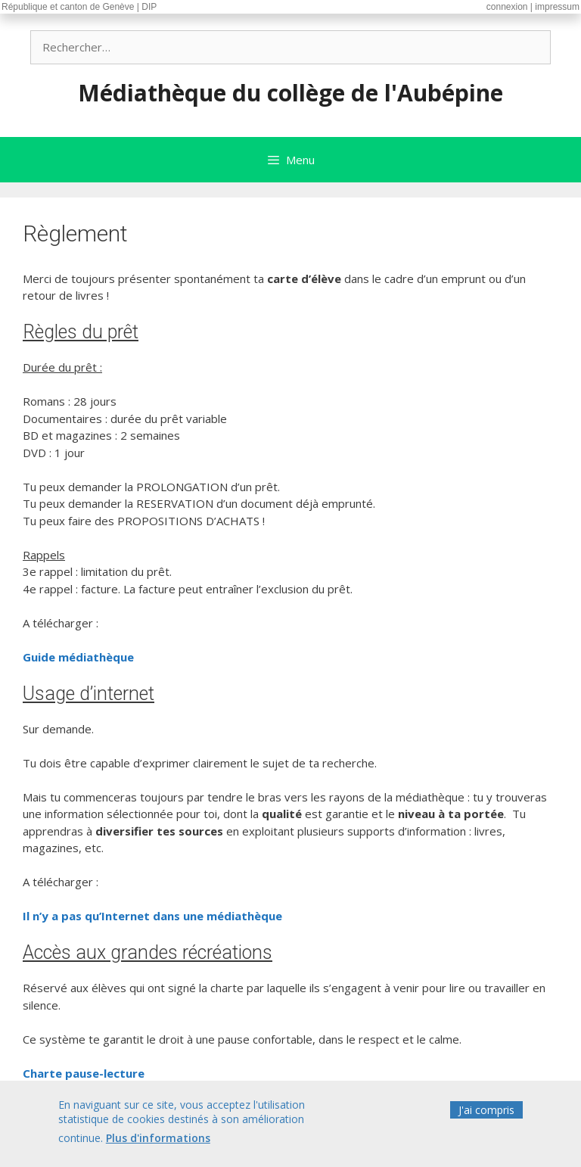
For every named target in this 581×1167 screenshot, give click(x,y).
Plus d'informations (158, 1141)
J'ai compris (486, 1112)
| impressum (554, 7)
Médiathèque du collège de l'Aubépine (290, 92)
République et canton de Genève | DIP (79, 7)
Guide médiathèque (78, 656)
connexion (507, 7)
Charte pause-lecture (83, 1073)
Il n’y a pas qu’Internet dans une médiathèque (152, 915)
